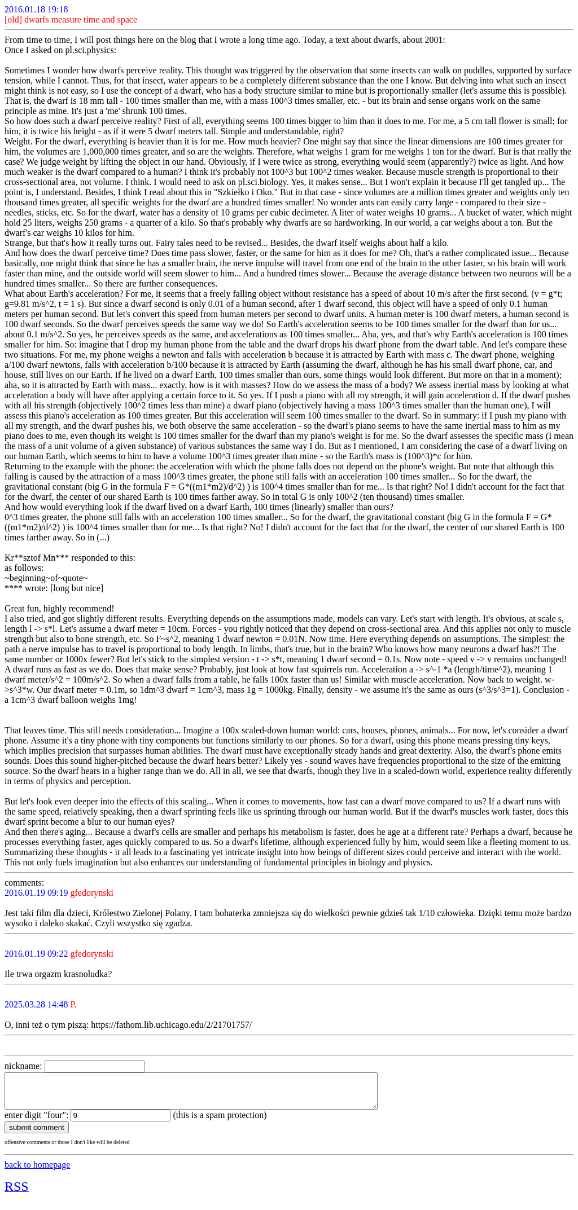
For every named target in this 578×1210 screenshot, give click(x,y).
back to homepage (37, 1171)
